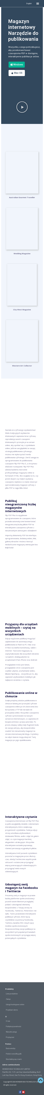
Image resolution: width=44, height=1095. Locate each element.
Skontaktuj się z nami (14, 1059)
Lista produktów (12, 994)
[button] (38, 3)
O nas (8, 1021)
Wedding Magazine (22, 253)
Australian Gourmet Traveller (22, 197)
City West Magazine (22, 309)
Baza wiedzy (10, 1048)
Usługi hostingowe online (15, 1004)
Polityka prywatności (13, 1026)
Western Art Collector (22, 365)
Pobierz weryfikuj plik (13, 1054)
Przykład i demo (12, 1010)
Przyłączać (10, 1037)
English (29, 3)
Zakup (8, 999)
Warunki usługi (11, 1032)
